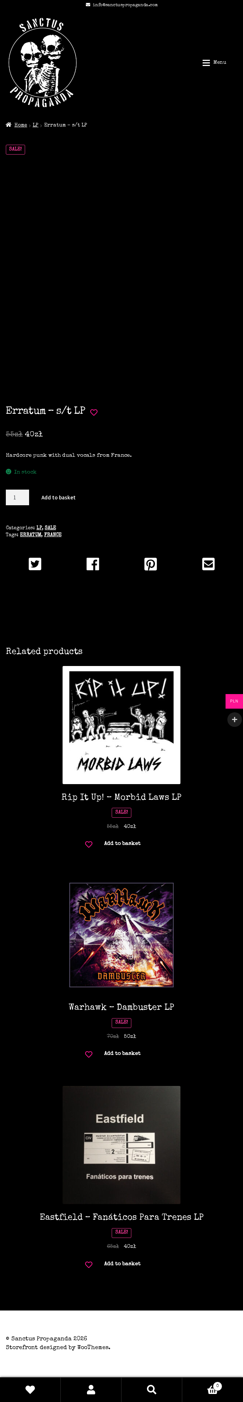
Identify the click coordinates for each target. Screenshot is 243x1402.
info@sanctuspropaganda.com (120, 5)
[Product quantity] (17, 497)
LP (36, 125)
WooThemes (92, 1348)
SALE (50, 528)
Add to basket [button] (122, 843)
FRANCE (52, 535)
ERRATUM (30, 535)
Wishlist (30, 1389)
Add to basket (58, 497)
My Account (91, 1389)
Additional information (121, 612)
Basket (202, 1385)
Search (152, 1389)
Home (21, 125)
